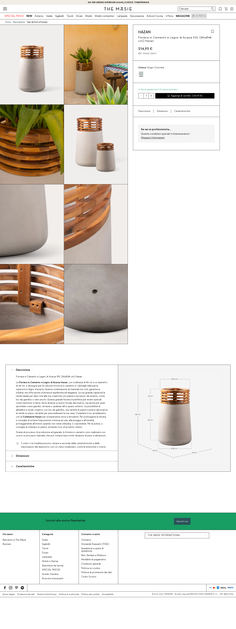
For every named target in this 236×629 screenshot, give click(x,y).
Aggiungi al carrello (185, 95)
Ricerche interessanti (52, 578)
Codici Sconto (88, 576)
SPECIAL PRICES (51, 569)
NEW (29, 16)
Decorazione (137, 16)
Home (8, 22)
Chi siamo (8, 534)
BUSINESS (199, 16)
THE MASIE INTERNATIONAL (164, 535)
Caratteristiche (182, 111)
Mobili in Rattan (50, 561)
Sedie (49, 16)
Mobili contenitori (104, 16)
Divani (79, 16)
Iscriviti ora (182, 521)
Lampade (122, 16)
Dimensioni (162, 111)
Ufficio (169, 16)
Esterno (39, 16)
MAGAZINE (183, 16)
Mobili (88, 16)
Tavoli (70, 16)
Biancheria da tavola (52, 565)
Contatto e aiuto (90, 534)
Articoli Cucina (155, 16)
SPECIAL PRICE (14, 16)
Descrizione (144, 111)
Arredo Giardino (50, 574)
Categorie (47, 534)
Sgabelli (59, 16)
